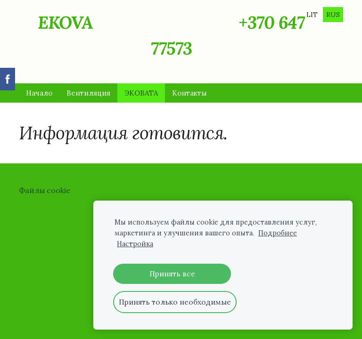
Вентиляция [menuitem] (88, 93)
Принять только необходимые (175, 302)
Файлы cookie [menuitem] (44, 190)
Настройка (135, 244)
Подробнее (277, 233)
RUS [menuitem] (333, 14)
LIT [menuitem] (312, 14)
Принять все (172, 273)
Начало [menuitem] (39, 93)
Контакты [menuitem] (189, 93)
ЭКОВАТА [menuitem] (141, 93)
